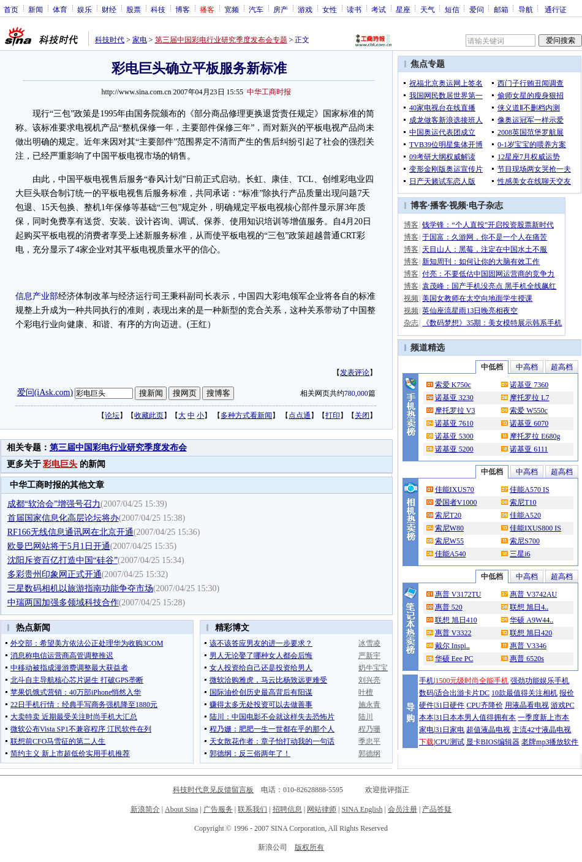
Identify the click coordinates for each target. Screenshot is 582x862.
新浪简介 (145, 809)
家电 (139, 40)
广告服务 (218, 809)
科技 (158, 9)
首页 (11, 9)
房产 (280, 9)
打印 (332, 415)
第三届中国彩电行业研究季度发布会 (118, 447)
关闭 (362, 415)
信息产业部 (36, 296)
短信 (452, 9)
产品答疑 (437, 809)
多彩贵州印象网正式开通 (54, 574)
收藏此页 (149, 415)
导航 (525, 9)
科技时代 (109, 40)
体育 (60, 9)
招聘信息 (287, 809)
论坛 (112, 415)
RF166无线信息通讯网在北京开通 (70, 532)
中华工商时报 (269, 92)
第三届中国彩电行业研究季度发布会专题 (221, 40)
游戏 (305, 9)
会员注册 (402, 809)
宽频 (231, 9)
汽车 (256, 9)
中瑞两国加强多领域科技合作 (63, 602)
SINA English (361, 809)
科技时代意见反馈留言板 (213, 789)
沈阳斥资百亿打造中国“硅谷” (62, 560)
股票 (133, 9)
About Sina (181, 809)
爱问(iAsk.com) (45, 392)
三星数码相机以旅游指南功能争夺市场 (80, 588)
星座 (403, 9)
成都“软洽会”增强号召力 (53, 504)
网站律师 (321, 809)
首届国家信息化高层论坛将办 (63, 518)
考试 (378, 9)
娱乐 (84, 9)
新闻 (35, 9)
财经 (109, 9)
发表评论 (354, 372)
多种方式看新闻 (246, 415)
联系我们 (252, 809)
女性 (329, 9)
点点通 (300, 415)
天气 (427, 9)
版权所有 (309, 847)
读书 (354, 9)
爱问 (476, 9)
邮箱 (501, 9)
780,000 (356, 393)
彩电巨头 (60, 464)
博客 (182, 9)
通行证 (556, 9)
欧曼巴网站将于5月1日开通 (58, 546)
